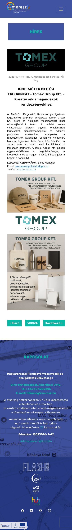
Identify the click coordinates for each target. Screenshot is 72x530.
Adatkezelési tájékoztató (36, 441)
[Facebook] (22, 510)
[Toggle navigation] (61, 9)
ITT (41, 427)
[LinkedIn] (31, 510)
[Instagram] (49, 510)
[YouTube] (40, 510)
